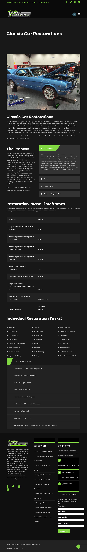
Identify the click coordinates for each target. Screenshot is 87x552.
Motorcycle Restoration (22, 411)
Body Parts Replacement (22, 383)
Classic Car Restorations (22, 361)
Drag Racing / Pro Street (22, 418)
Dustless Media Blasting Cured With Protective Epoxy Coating (35, 425)
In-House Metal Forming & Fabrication (27, 404)
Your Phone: (63, 523)
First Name (62, 506)
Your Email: (62, 517)
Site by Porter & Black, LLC (15, 548)
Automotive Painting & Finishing (25, 376)
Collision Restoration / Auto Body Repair (28, 369)
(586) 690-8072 (44, 2)
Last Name (62, 511)
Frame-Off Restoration (22, 390)
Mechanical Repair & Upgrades (25, 397)
